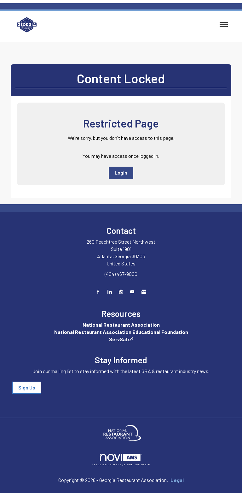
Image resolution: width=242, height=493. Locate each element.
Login (121, 172)
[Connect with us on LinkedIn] (109, 292)
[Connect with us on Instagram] (121, 292)
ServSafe (120, 339)
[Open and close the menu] (140, 25)
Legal (177, 480)
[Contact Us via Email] (143, 292)
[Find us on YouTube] (132, 292)
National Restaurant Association (121, 325)
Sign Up (26, 387)
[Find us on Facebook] (98, 292)
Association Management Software (121, 460)
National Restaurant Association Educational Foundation (121, 332)
